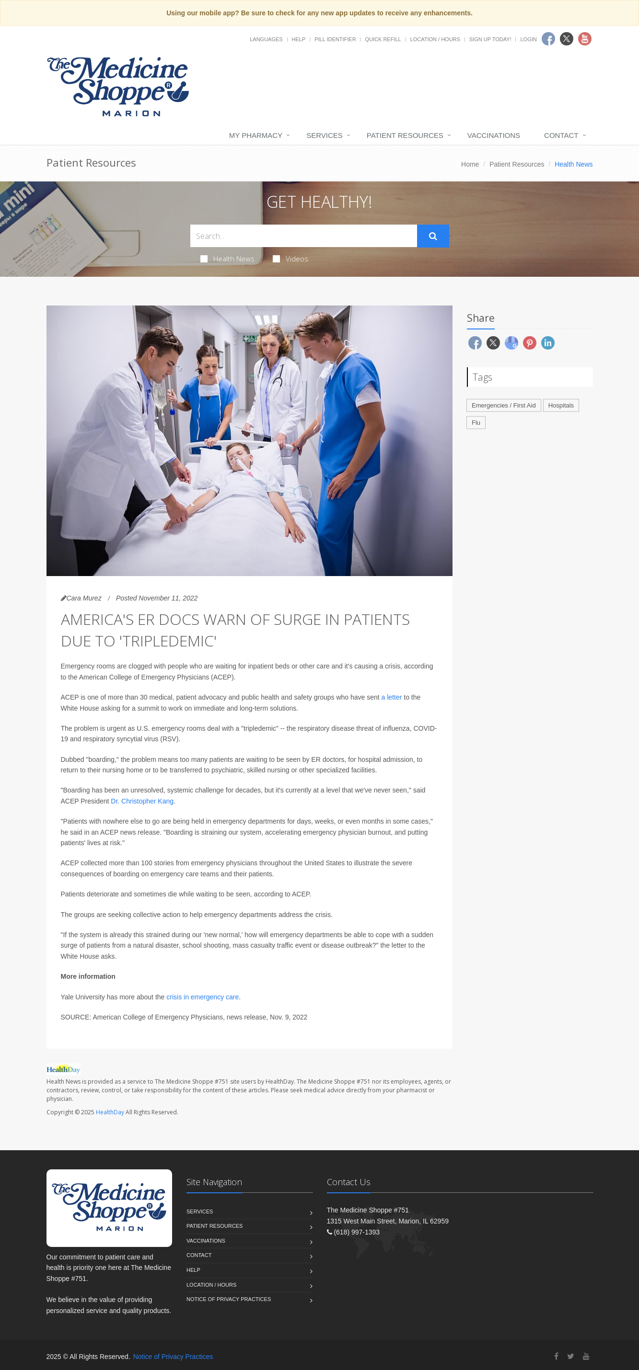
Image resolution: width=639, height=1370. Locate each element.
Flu (476, 422)
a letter (392, 697)
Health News (227, 258)
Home (470, 164)
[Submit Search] (433, 236)
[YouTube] (586, 1356)
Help (299, 39)
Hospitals (561, 405)
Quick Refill (383, 39)
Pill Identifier (335, 39)
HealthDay (110, 1112)
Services (324, 135)
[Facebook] (556, 1356)
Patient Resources (405, 135)
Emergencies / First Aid (504, 405)
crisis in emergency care (202, 997)
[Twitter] (570, 1356)
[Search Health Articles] (303, 236)
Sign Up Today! (490, 39)
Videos (290, 258)
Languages (266, 39)
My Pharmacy (255, 135)
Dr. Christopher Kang (142, 801)
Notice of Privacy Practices (228, 1299)
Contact (561, 135)
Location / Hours (435, 39)
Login (528, 39)
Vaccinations (493, 135)
